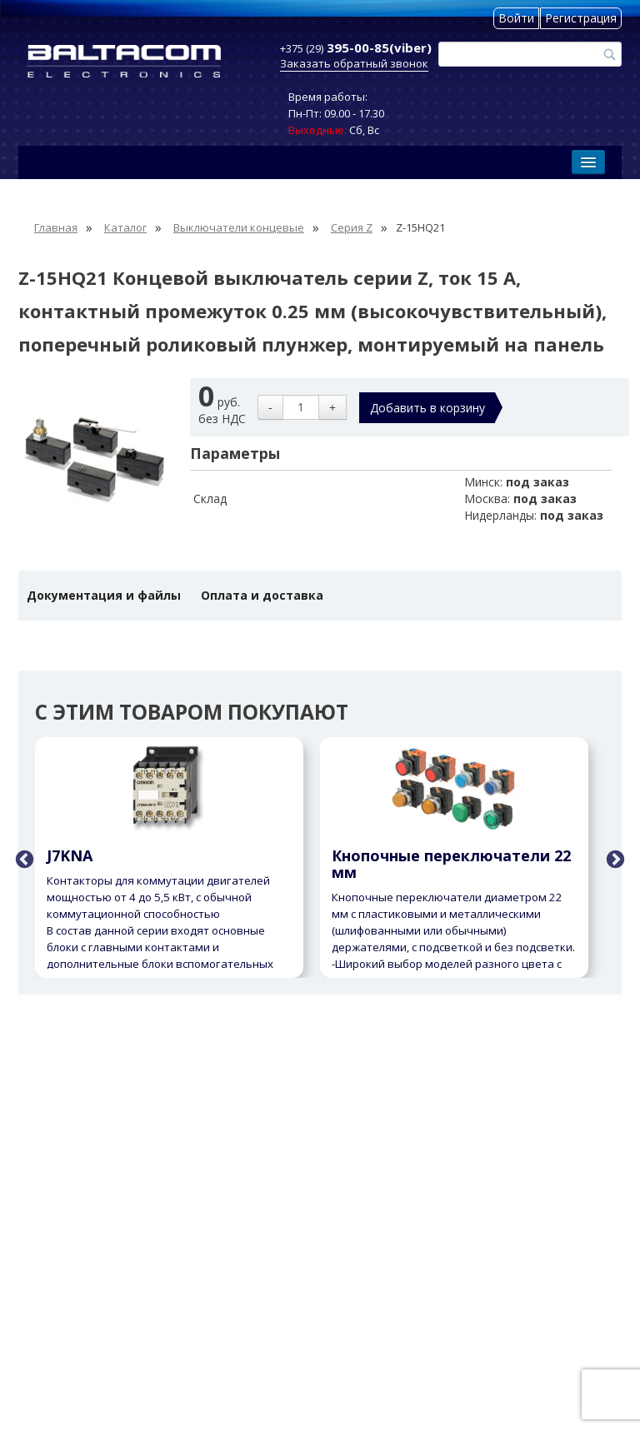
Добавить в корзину (427, 408)
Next (613, 858)
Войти (516, 18)
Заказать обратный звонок (354, 63)
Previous (22, 858)
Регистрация (581, 18)
